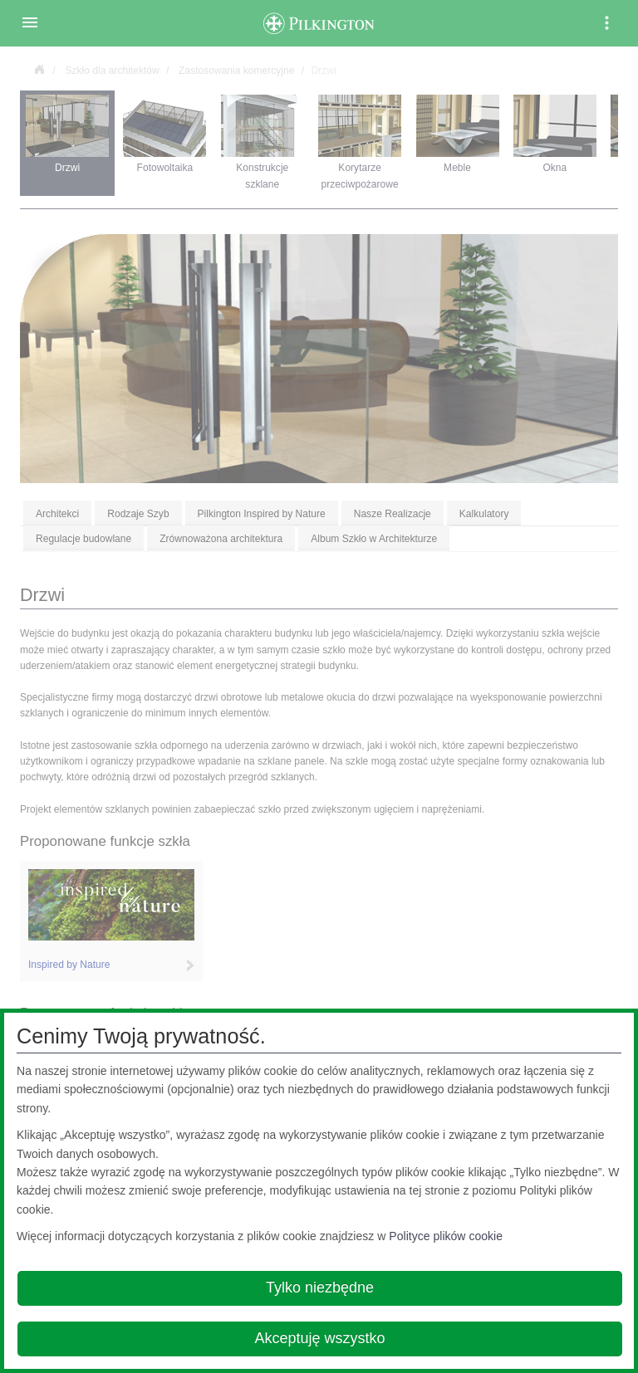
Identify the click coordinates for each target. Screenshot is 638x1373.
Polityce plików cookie (446, 1236)
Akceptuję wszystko (319, 1338)
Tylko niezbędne (320, 1287)
